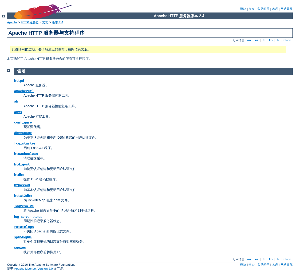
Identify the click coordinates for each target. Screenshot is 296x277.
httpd (19, 81)
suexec (20, 248)
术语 (275, 9)
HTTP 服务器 (30, 22)
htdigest (22, 164)
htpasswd (22, 185)
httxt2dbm (23, 196)
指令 (252, 9)
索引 (21, 71)
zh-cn (287, 40)
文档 (45, 22)
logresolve (24, 206)
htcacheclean (26, 154)
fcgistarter (25, 143)
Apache (12, 22)
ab (16, 101)
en (249, 40)
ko (270, 40)
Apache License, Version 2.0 (33, 268)
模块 (243, 9)
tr (278, 40)
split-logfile (23, 237)
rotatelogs (24, 227)
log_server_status (28, 217)
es (256, 40)
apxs (18, 112)
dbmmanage (23, 133)
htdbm (19, 175)
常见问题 (263, 9)
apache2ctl (24, 91)
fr (264, 40)
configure (23, 122)
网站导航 (286, 9)
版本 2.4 (57, 22)
